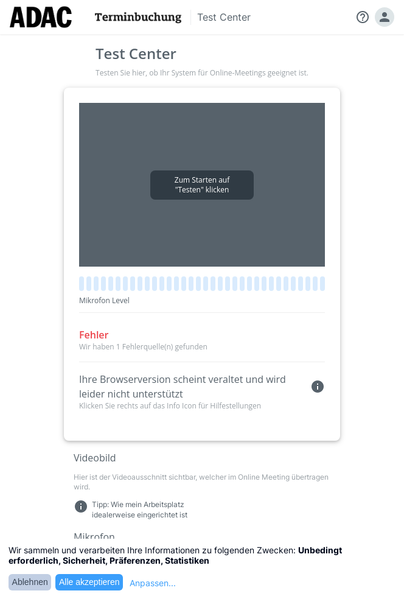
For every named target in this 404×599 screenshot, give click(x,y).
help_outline (362, 17)
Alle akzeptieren (89, 582)
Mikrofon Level (104, 300)
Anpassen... (153, 583)
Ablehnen (30, 582)
